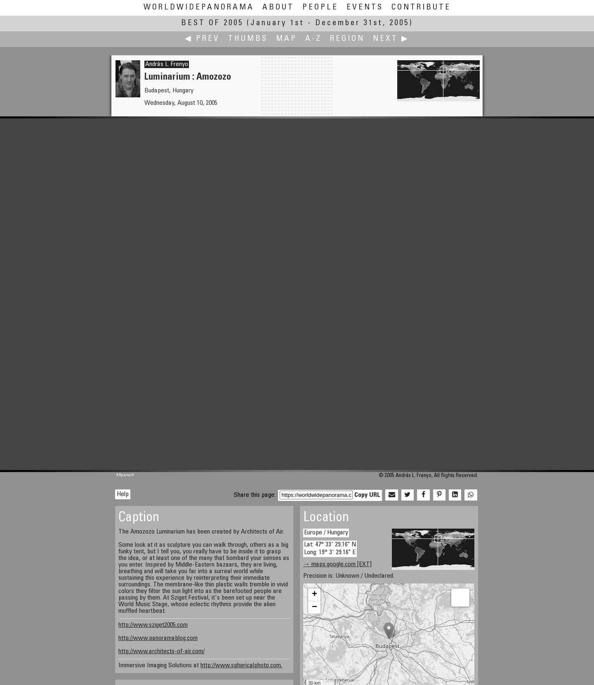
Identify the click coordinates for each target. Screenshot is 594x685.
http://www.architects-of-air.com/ (161, 651)
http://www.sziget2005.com (153, 625)
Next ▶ (391, 39)
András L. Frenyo (166, 64)
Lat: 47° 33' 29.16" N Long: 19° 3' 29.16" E (330, 548)
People (320, 8)
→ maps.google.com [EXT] (337, 564)
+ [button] (314, 594)
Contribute (421, 8)
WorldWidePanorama (199, 8)
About (278, 8)
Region (347, 39)
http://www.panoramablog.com (158, 638)
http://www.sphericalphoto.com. (241, 665)
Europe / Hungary (326, 532)
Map (286, 39)
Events (364, 8)
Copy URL (367, 495)
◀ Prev (202, 39)
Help (123, 494)
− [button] (314, 607)
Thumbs (248, 39)
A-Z (313, 39)
